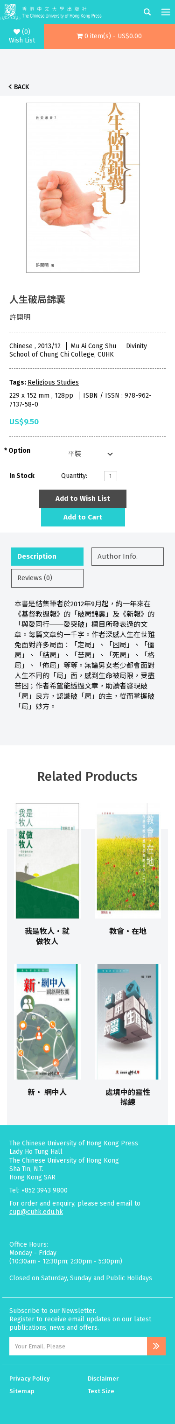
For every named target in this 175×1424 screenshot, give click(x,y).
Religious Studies (53, 382)
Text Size (101, 1391)
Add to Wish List (83, 498)
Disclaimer (103, 1378)
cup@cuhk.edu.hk (36, 1212)
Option (19, 451)
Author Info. (118, 556)
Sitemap (22, 1391)
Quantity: (74, 476)
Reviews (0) (34, 578)
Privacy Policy (29, 1378)
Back (21, 87)
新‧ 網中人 (47, 1092)
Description (36, 556)
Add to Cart (82, 517)
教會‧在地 (128, 931)
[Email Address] (78, 1346)
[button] (109, 36)
